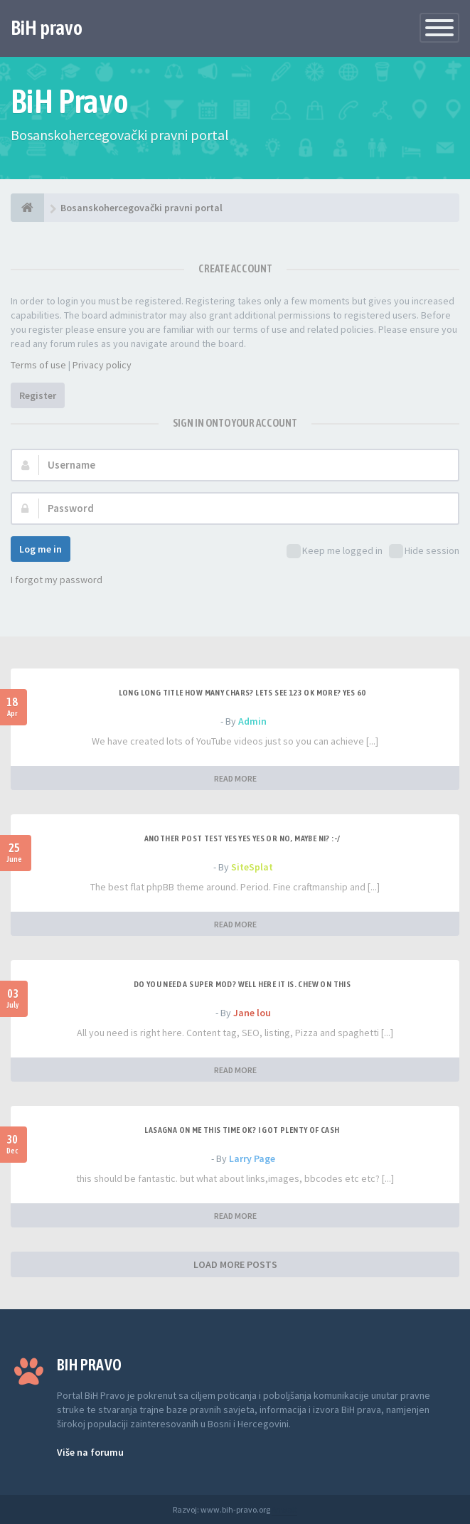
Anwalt (284, 1509)
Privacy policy (102, 364)
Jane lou (252, 1012)
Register (37, 395)
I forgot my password (56, 579)
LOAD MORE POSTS (235, 1264)
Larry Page (252, 1158)
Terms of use (38, 364)
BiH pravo (46, 27)
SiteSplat (252, 866)
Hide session (424, 551)
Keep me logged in (335, 551)
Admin (252, 721)
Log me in (40, 549)
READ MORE (235, 778)
